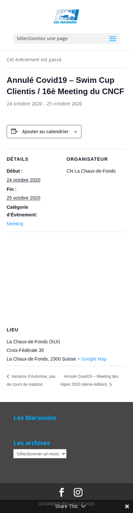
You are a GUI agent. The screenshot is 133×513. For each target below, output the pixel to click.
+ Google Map (92, 359)
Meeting (15, 223)
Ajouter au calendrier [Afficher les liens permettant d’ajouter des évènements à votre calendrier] (45, 131)
